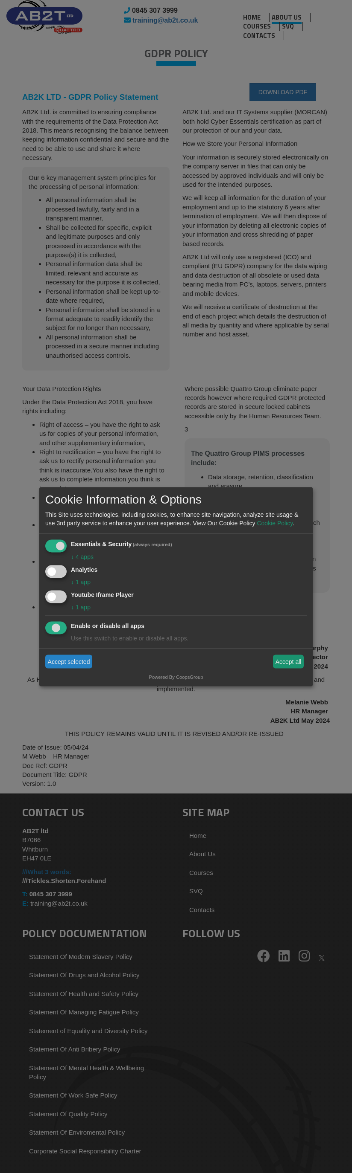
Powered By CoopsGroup (176, 676)
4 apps (82, 556)
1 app (81, 581)
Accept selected (69, 661)
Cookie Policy (275, 523)
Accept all (289, 661)
